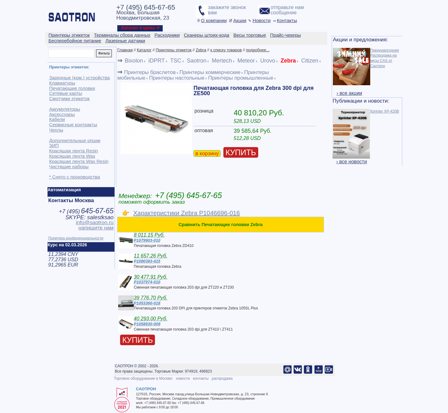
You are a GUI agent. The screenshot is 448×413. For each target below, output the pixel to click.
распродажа (222, 378)
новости (183, 378)
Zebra (201, 50)
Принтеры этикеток (173, 50)
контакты (200, 378)
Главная (125, 50)
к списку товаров (226, 50)
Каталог (144, 50)
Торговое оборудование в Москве (143, 378)
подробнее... (258, 50)
